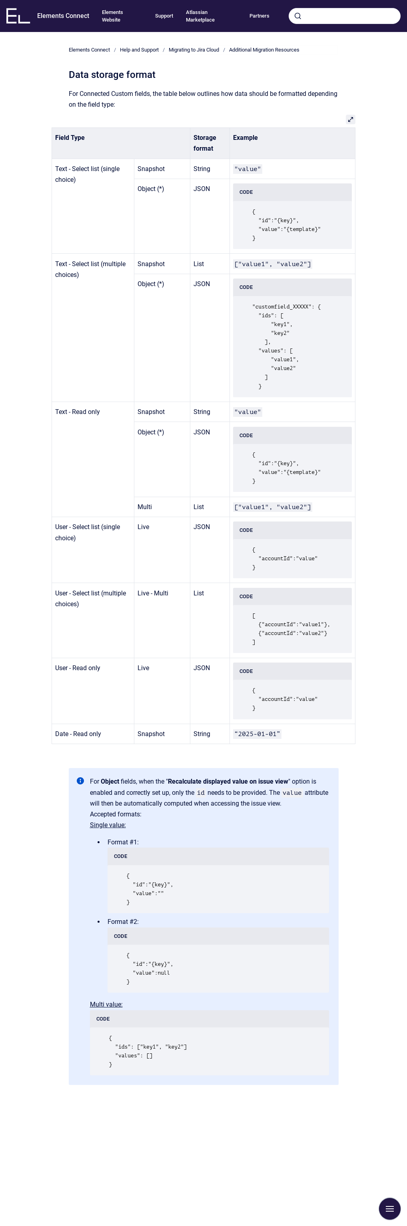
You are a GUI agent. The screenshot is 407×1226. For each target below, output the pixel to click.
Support (164, 16)
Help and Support (139, 50)
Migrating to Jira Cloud (194, 50)
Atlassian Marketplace (200, 16)
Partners (259, 16)
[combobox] (344, 16)
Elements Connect (63, 16)
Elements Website (112, 16)
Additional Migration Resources (264, 50)
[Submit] (297, 16)
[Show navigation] (390, 1209)
